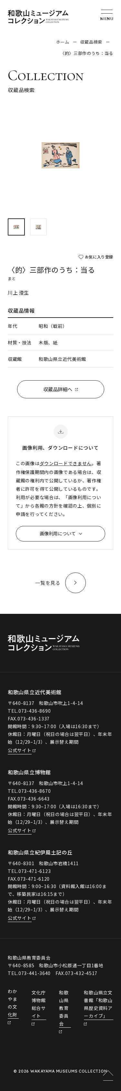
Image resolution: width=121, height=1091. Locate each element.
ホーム (62, 42)
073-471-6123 (34, 871)
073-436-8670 (34, 791)
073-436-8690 (34, 711)
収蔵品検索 (91, 42)
